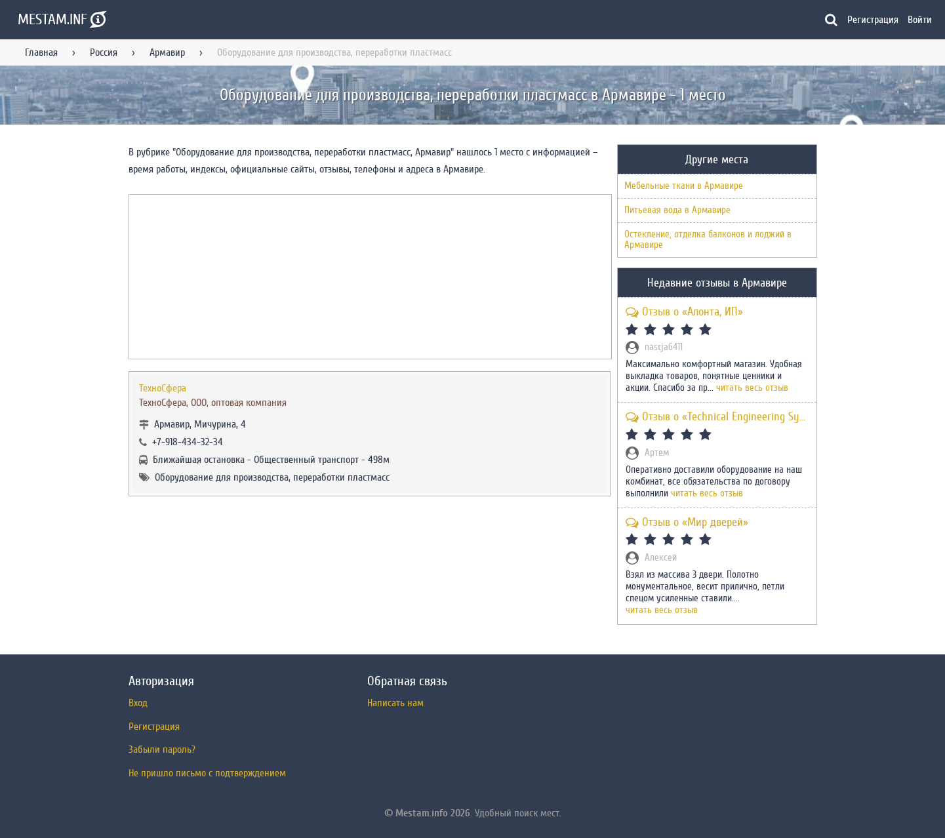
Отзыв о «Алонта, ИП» (684, 312)
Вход (138, 703)
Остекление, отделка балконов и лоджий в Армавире (708, 239)
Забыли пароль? (162, 749)
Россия (103, 52)
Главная (41, 52)
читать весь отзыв (752, 388)
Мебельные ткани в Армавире (683, 185)
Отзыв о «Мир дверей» (687, 522)
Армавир (167, 52)
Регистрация (872, 20)
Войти (920, 20)
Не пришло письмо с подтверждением (207, 773)
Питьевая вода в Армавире (677, 210)
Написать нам (395, 703)
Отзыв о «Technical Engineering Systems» (717, 417)
